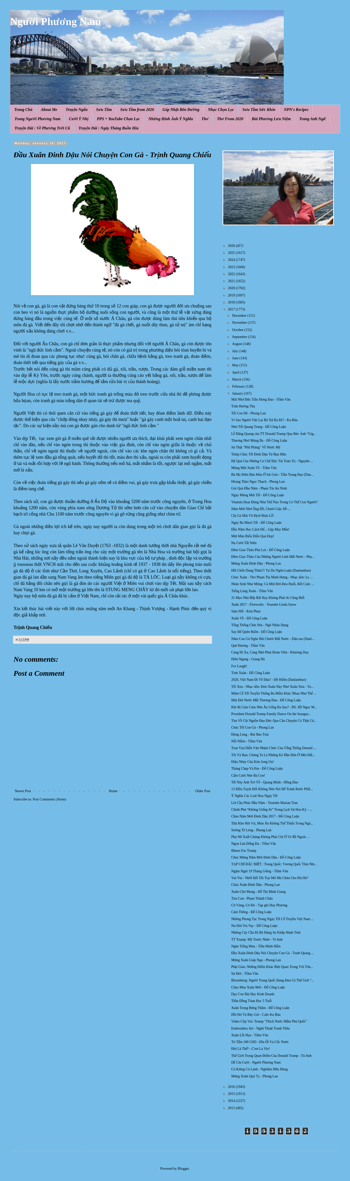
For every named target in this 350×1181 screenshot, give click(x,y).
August (237, 344)
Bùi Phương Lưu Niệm (271, 119)
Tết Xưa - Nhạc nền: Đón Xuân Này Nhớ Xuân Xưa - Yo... (272, 687)
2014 (232, 1101)
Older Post (203, 791)
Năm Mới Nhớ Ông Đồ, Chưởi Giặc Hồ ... (260, 509)
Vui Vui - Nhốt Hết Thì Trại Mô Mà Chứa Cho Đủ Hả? (269, 878)
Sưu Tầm (104, 109)
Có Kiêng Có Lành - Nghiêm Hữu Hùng (259, 1069)
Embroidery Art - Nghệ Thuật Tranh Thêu (260, 1028)
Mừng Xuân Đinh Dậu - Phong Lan (256, 563)
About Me (49, 109)
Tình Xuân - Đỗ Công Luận (250, 673)
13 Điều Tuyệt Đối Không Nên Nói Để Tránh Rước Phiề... (272, 789)
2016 (232, 1087)
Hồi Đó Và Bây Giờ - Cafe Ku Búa (255, 1015)
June (235, 358)
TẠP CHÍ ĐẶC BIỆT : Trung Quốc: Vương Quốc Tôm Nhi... (274, 864)
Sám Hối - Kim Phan (245, 611)
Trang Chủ (23, 109)
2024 (232, 260)
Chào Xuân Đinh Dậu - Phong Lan (255, 885)
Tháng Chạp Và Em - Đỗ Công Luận (257, 768)
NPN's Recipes (296, 109)
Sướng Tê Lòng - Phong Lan (251, 830)
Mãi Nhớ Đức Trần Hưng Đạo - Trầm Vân (260, 399)
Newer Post (23, 791)
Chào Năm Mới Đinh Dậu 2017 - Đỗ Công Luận (265, 816)
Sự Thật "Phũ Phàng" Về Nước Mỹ (255, 447)
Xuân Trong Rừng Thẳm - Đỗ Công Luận (260, 1008)
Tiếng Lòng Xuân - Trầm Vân (252, 591)
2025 (232, 253)
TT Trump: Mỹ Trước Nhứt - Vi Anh (256, 939)
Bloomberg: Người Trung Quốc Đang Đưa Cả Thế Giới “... (272, 980)
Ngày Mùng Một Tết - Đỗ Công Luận (257, 495)
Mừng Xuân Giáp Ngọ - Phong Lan (256, 960)
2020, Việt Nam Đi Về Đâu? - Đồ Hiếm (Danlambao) (268, 680)
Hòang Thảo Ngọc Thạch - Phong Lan (258, 481)
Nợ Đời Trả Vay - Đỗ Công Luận (254, 926)
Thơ (205, 119)
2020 (232, 288)
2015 (232, 1094)
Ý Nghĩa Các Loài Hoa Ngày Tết (254, 796)
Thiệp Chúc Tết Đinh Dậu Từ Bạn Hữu (258, 454)
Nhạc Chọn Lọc (221, 109)
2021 (232, 281)
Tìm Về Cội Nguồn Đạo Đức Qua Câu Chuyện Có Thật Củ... (273, 721)
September (240, 337)
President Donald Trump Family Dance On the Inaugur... (271, 714)
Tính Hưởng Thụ (243, 406)
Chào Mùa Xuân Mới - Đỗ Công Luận (258, 987)
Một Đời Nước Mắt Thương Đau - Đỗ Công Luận (266, 700)
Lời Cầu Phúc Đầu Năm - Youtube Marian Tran (264, 803)
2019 (232, 295)
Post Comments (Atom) (49, 799)
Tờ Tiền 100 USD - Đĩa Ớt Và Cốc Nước (260, 1042)
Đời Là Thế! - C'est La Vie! (250, 1049)
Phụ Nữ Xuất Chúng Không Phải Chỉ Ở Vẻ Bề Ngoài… (270, 837)
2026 (232, 246)
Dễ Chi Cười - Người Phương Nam (256, 1062)
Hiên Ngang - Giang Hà (248, 659)
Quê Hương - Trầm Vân (248, 645)
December (239, 315)
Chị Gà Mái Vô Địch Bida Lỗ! (252, 516)
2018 (232, 302)
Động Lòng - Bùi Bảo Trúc (250, 734)
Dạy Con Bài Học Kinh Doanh (252, 994)
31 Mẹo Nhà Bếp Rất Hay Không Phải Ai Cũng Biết (267, 598)
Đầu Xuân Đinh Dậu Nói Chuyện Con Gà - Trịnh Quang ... (272, 953)
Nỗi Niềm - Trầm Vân (246, 741)
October (238, 330)
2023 (232, 267)
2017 (232, 309)
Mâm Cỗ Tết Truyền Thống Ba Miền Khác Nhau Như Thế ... (273, 693)
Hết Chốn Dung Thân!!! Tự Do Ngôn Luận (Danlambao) (271, 570)
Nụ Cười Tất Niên (243, 543)
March (237, 379)
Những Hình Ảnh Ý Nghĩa (170, 119)
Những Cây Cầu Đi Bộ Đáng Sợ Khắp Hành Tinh (265, 932)
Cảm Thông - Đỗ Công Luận (251, 912)
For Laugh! (239, 666)
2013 (232, 1108)
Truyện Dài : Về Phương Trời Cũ (42, 128)
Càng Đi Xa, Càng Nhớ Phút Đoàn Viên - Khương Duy (270, 652)
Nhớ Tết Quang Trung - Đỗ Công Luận (258, 427)
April (236, 372)
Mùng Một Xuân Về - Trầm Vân (253, 468)
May (235, 365)
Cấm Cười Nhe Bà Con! (248, 775)
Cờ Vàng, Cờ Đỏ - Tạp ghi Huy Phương (259, 905)
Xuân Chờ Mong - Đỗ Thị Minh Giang (258, 892)
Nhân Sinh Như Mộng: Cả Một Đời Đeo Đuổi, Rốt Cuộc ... (272, 584)
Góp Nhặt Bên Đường (181, 109)
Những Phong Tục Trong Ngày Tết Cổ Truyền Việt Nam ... (272, 919)
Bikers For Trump (243, 851)
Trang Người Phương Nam (37, 119)
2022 (232, 274)
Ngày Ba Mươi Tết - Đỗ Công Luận (256, 523)
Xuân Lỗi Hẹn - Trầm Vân (249, 1035)
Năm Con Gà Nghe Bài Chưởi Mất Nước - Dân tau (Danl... (272, 639)
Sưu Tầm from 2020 (137, 109)
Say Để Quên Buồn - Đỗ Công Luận (256, 632)
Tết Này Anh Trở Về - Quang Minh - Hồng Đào (264, 782)
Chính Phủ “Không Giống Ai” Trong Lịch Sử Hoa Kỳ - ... (271, 809)
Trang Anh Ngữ (312, 119)
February (239, 386)
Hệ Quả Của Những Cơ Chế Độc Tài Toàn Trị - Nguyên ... (272, 461)
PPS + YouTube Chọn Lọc (118, 119)
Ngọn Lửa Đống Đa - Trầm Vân (253, 844)
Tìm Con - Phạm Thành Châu (252, 898)
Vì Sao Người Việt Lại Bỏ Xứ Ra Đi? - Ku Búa (264, 420)
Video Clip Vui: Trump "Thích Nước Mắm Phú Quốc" (269, 1021)
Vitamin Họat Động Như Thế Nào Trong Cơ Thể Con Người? (274, 502)
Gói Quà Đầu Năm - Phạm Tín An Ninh (259, 488)
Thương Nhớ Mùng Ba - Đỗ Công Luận (259, 440)
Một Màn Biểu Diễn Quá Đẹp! (252, 536)
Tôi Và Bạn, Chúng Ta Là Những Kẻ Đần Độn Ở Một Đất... (273, 755)
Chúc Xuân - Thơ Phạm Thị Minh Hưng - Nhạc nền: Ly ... (272, 577)
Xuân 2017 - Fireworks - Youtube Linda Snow (263, 604)
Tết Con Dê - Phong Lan (248, 413)
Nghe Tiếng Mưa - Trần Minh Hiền (255, 946)
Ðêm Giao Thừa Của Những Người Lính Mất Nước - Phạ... (272, 557)
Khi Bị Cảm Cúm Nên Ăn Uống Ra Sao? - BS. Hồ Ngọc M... (274, 707)
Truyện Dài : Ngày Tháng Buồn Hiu (108, 128)
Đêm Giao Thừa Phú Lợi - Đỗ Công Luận (260, 550)
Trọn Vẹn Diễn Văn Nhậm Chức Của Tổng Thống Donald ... (273, 748)
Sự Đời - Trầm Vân (244, 973)
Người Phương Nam (55, 21)
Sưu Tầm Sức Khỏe (259, 109)
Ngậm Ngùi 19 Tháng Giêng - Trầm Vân (259, 871)
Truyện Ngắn (77, 109)
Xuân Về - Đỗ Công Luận (249, 618)
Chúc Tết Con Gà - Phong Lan (252, 727)
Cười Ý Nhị (78, 119)
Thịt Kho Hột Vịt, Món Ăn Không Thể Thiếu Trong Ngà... (272, 823)
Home (113, 791)
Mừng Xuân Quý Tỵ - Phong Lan (254, 1076)
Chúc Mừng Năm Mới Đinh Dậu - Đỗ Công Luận (266, 857)
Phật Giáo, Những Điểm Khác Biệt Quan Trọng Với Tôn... (272, 967)
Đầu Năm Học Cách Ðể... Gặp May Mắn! (260, 529)
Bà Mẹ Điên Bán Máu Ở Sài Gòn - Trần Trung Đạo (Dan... (272, 474)
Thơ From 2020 (230, 119)
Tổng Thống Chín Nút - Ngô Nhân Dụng (259, 625)
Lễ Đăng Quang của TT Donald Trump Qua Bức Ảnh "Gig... (273, 434)
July (235, 351)
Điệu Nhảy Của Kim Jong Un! (252, 762)
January (238, 393)
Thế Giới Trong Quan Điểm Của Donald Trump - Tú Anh (271, 1056)
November (240, 322)
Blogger (183, 1168)
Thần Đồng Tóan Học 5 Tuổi (251, 1001)
